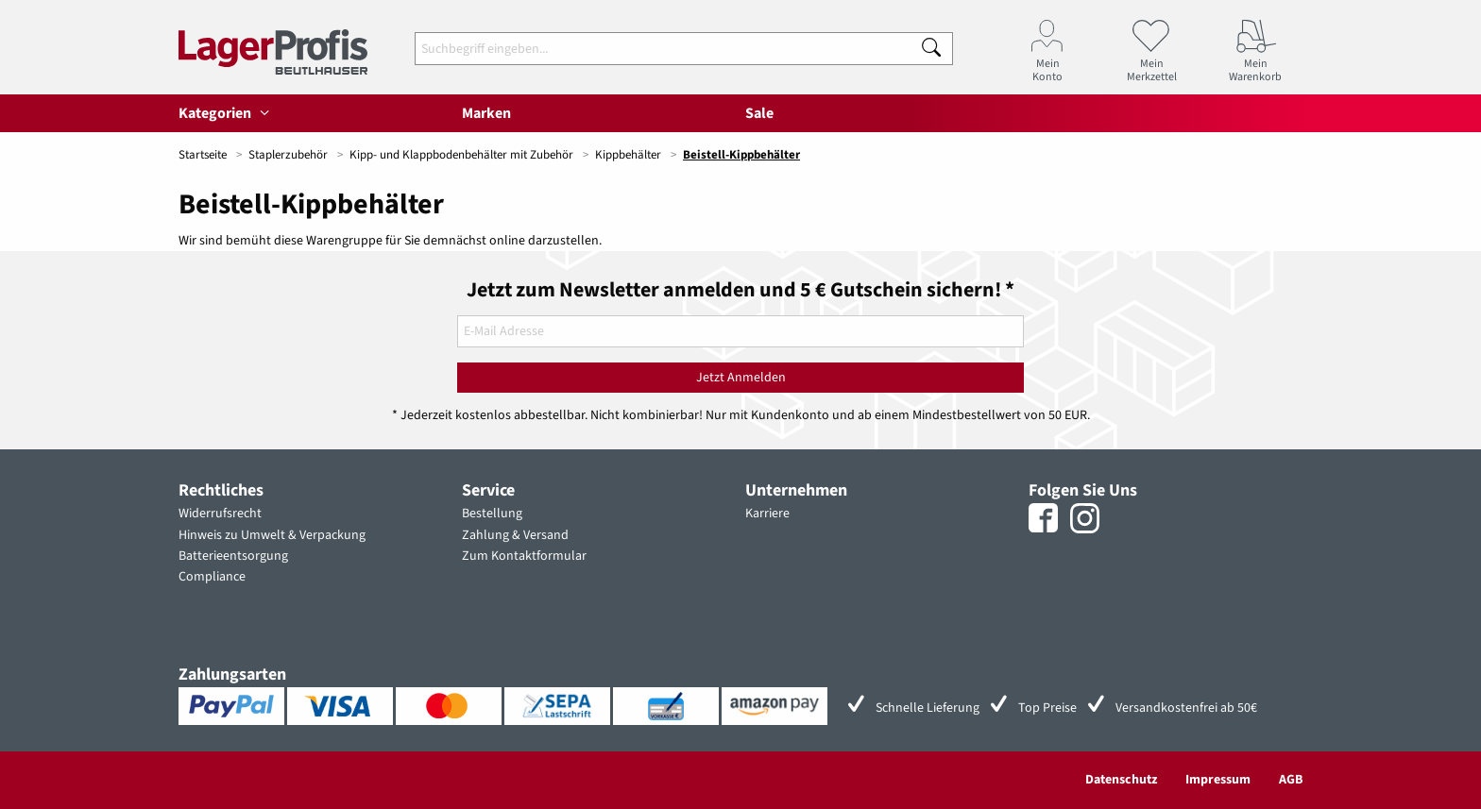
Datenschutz (1121, 779)
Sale (759, 113)
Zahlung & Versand (515, 535)
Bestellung (492, 513)
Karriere (767, 513)
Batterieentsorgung (233, 556)
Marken (486, 113)
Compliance (212, 576)
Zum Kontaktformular (524, 556)
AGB (1290, 779)
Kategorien (227, 113)
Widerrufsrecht (220, 513)
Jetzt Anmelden (741, 377)
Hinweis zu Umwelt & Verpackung (272, 535)
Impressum (1218, 779)
